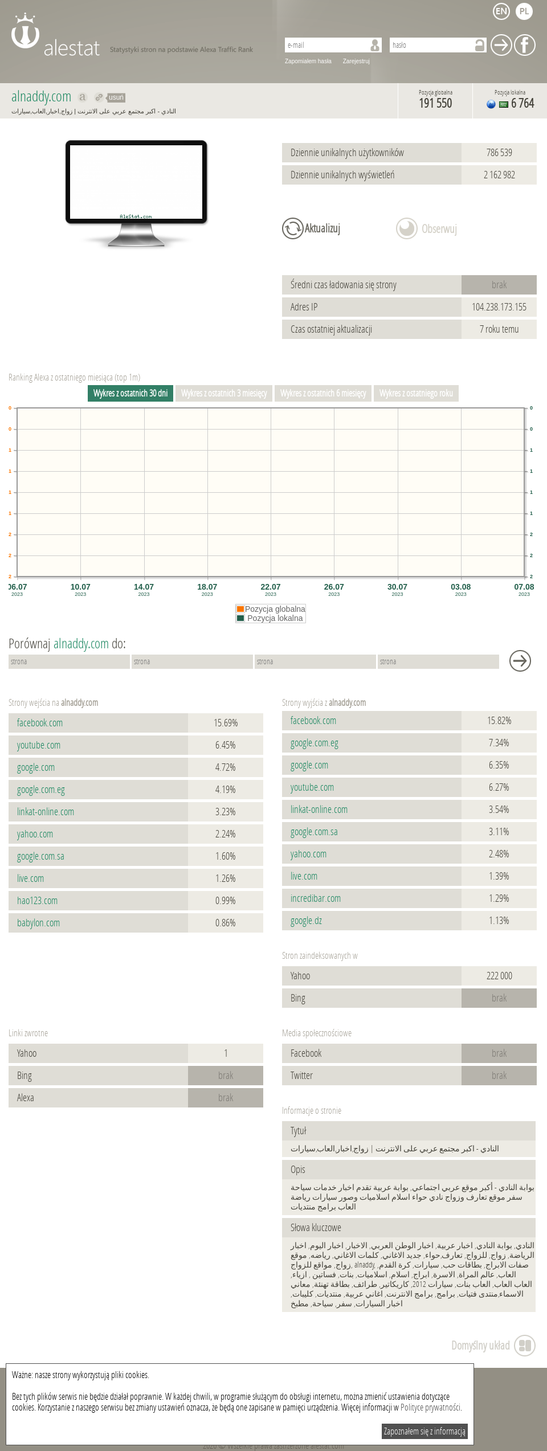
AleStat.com (138, 34)
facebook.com (40, 723)
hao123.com (37, 900)
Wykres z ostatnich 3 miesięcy (224, 393)
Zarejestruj (356, 61)
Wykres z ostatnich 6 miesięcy (323, 393)
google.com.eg (41, 789)
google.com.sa (40, 856)
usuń (116, 97)
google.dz (306, 920)
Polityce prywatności (430, 1407)
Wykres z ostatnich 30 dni (130, 393)
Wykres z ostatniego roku (416, 393)
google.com (36, 767)
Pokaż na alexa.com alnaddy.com (82, 97)
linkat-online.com (45, 812)
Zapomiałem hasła (308, 61)
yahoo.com (35, 834)
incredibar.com (316, 898)
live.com (30, 878)
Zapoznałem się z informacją (425, 1431)
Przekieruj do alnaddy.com (99, 97)
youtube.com (38, 745)
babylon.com (38, 923)
